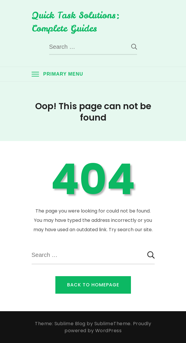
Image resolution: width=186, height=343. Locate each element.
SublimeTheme (112, 323)
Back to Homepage (93, 284)
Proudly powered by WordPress (107, 327)
